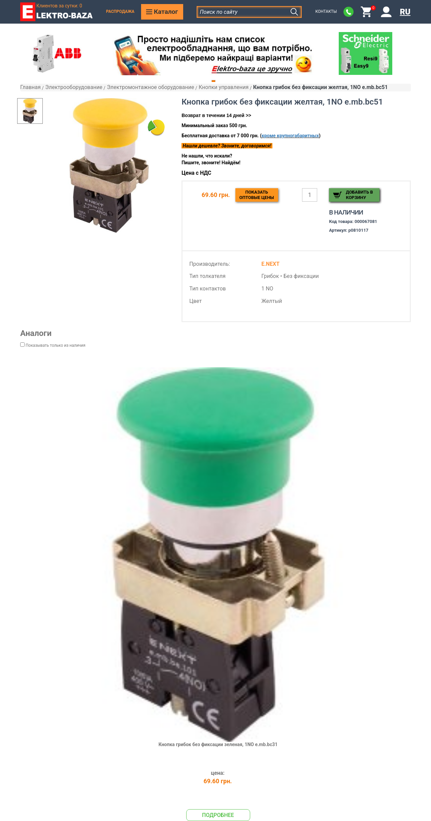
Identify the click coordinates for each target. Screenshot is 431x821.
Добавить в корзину (359, 195)
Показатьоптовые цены (256, 195)
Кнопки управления (223, 87)
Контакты (326, 11)
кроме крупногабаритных (290, 135)
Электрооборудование (73, 87)
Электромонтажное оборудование (150, 87)
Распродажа (120, 11)
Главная (30, 87)
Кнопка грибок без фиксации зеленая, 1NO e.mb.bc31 (218, 744)
